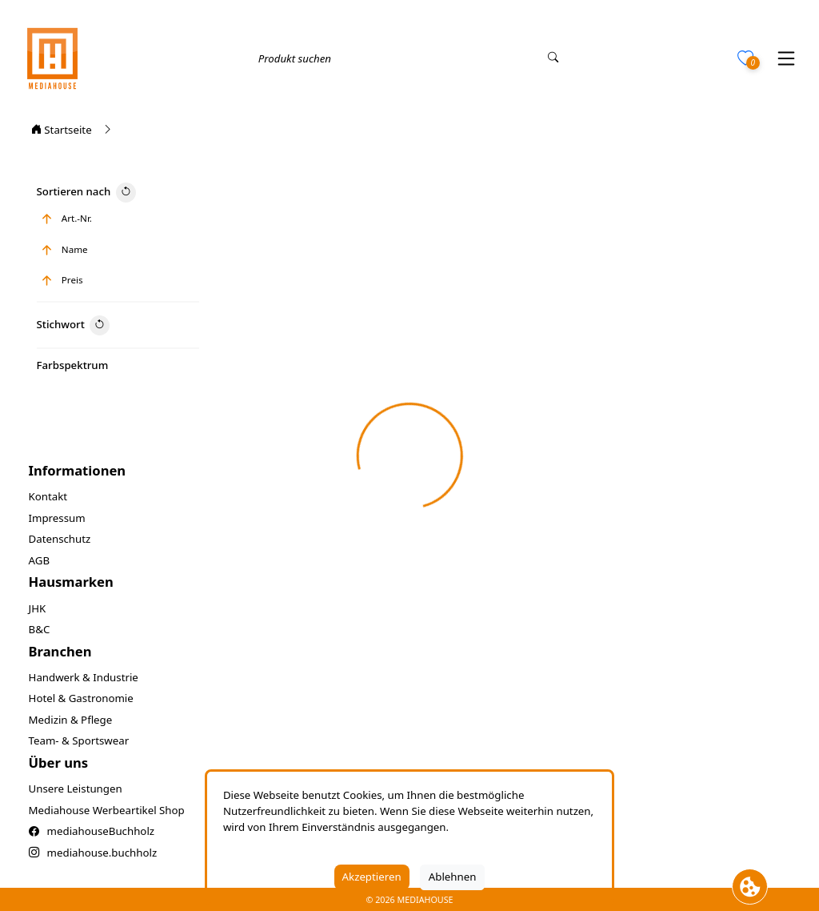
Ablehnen (453, 876)
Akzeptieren (372, 876)
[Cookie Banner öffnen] (750, 887)
